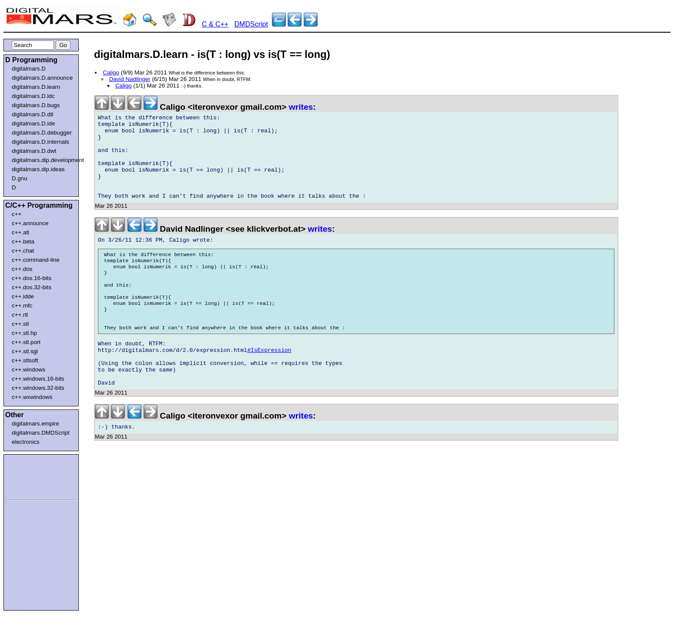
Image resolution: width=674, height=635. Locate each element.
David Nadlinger (130, 79)
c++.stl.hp (24, 333)
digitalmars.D (29, 68)
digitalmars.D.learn (36, 87)
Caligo (111, 72)
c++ (16, 214)
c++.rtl (20, 314)
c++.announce (30, 223)
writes (301, 106)
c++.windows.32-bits (38, 388)
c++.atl (20, 232)
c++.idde (23, 296)
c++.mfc (22, 305)
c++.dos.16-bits (31, 278)
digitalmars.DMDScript (41, 432)
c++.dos (22, 269)
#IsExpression (269, 384)
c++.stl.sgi (25, 351)
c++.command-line (36, 260)
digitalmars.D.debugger (42, 132)
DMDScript (251, 24)
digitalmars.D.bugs (36, 105)
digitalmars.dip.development (43, 160)
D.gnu (19, 178)
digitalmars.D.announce (42, 77)
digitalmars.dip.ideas (38, 169)
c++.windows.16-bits (38, 378)
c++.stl (20, 324)
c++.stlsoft (25, 360)
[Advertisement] (31, 475)
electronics (26, 442)
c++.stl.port (26, 342)
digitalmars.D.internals (40, 141)
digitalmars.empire (35, 423)
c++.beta (23, 241)
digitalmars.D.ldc (33, 96)
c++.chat (23, 250)
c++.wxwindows (32, 397)
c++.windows (28, 369)
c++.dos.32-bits (31, 287)
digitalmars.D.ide (33, 123)
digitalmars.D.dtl (33, 114)
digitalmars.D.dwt (34, 151)
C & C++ (215, 24)
